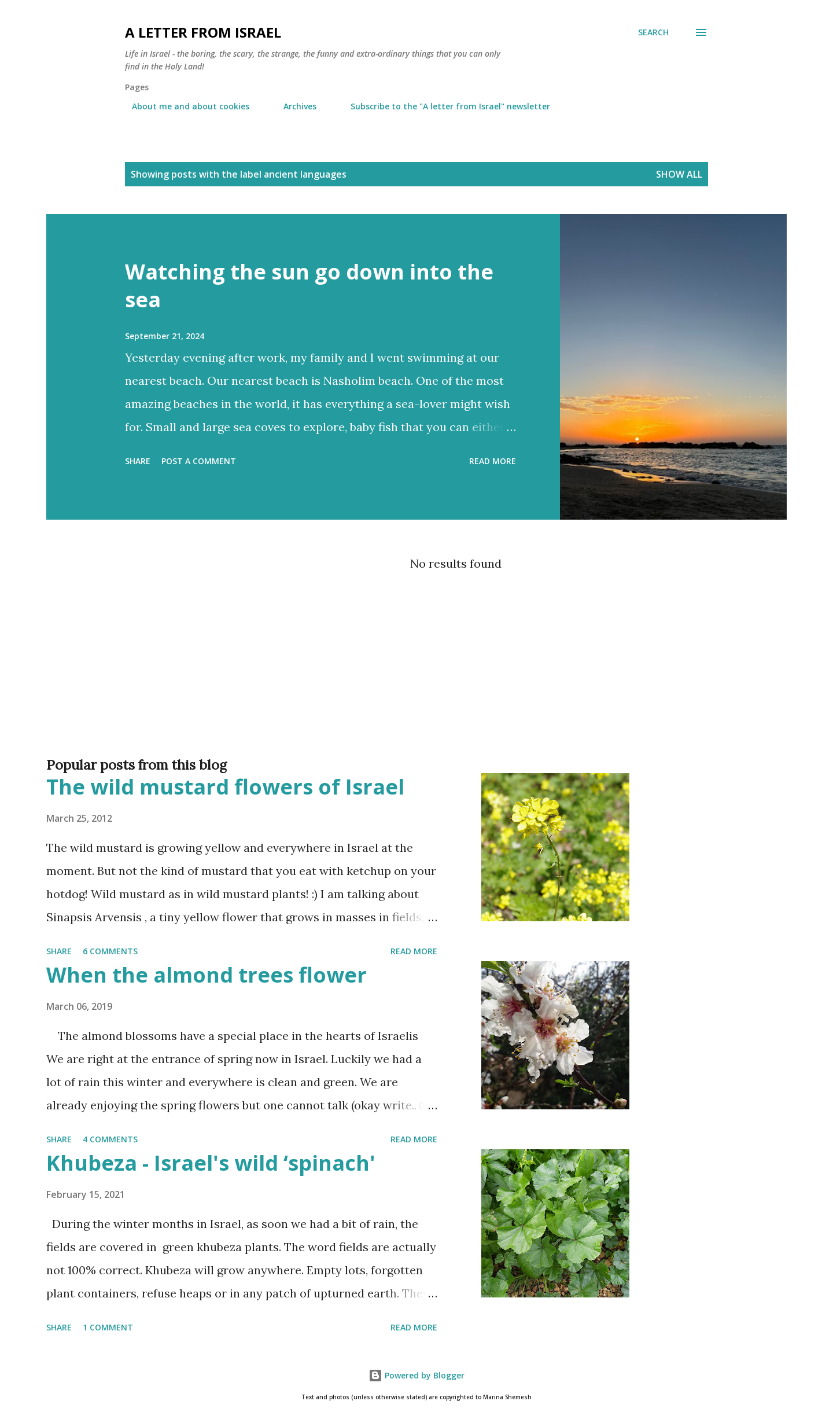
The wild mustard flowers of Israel (225, 787)
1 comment (108, 1327)
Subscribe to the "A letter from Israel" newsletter (443, 106)
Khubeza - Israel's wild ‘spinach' (210, 1163)
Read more (492, 460)
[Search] (653, 32)
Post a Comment (198, 460)
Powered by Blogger (416, 1375)
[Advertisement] (393, 703)
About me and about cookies (183, 106)
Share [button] (137, 460)
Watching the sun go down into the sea (309, 286)
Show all (679, 174)
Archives (293, 106)
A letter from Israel (203, 32)
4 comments (110, 1139)
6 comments (110, 951)
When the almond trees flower (206, 975)
